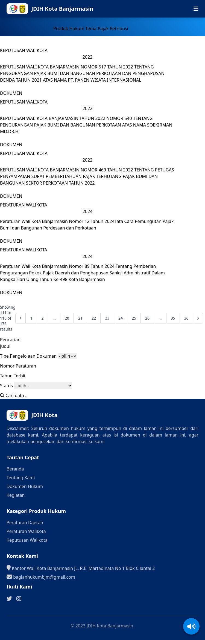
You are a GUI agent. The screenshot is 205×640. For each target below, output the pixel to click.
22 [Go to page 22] (94, 318)
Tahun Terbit (13, 376)
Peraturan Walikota (26, 531)
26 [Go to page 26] (147, 318)
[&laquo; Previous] (20, 318)
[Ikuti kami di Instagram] (18, 598)
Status (6, 386)
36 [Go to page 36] (186, 318)
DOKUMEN (11, 93)
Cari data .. (13, 395)
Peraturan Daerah (25, 523)
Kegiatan (16, 495)
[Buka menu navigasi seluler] (196, 9)
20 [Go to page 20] (67, 318)
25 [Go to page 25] (134, 318)
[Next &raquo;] (198, 318)
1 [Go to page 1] (31, 318)
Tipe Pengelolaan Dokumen (28, 356)
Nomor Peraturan (18, 366)
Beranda (15, 469)
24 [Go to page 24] (120, 318)
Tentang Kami (21, 478)
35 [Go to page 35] (173, 318)
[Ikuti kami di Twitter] (9, 598)
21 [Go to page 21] (80, 318)
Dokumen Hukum (25, 486)
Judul (5, 346)
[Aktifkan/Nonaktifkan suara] (191, 626)
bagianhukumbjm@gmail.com (41, 577)
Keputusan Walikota (27, 540)
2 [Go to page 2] (42, 318)
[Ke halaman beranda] (60, 9)
